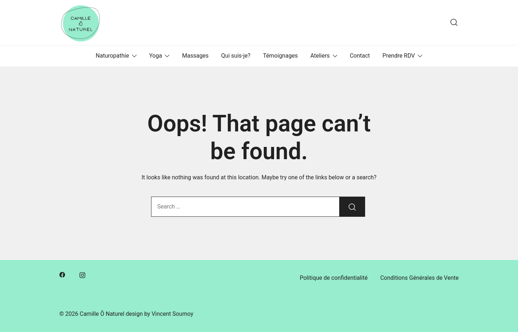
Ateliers (320, 55)
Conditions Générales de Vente (419, 277)
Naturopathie (112, 55)
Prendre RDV (398, 55)
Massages (195, 55)
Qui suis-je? (235, 55)
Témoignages (280, 55)
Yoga (155, 55)
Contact (360, 55)
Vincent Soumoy (172, 313)
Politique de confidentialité (334, 277)
